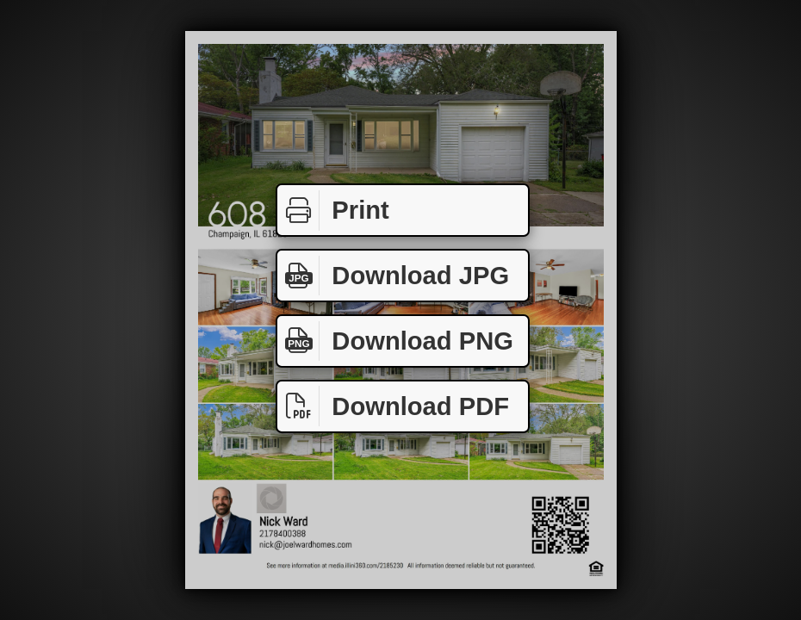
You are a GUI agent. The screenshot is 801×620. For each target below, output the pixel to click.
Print (333, 210)
